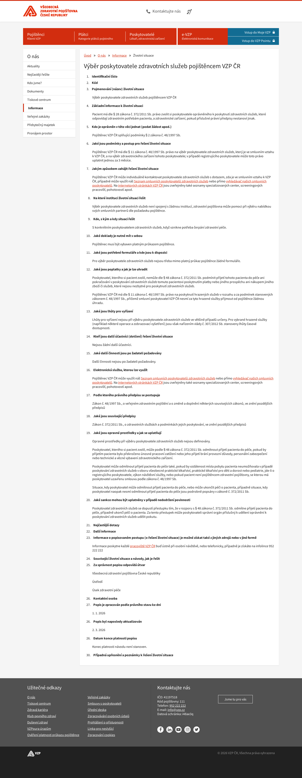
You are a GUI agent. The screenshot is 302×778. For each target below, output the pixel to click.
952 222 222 (177, 705)
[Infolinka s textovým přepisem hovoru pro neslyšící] (190, 11)
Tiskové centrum (39, 99)
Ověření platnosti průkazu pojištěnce (53, 735)
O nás (33, 56)
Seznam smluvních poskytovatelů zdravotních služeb (171, 181)
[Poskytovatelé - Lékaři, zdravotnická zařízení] (151, 36)
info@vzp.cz (176, 710)
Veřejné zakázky (38, 116)
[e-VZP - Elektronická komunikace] (203, 36)
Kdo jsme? (34, 83)
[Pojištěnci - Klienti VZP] (48, 36)
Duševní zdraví (37, 722)
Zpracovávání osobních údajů (108, 716)
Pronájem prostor (39, 133)
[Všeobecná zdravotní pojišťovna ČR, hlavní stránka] (50, 11)
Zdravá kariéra (37, 710)
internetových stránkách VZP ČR (140, 185)
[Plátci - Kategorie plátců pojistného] (99, 36)
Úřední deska (97, 710)
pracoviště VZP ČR (142, 546)
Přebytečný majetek (41, 125)
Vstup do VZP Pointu (258, 41)
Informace (35, 108)
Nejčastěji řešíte (38, 74)
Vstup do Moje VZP (260, 32)
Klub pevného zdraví (41, 716)
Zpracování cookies (101, 735)
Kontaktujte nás (166, 11)
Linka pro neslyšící (101, 728)
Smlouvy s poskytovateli (104, 703)
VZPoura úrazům (39, 728)
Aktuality (33, 66)
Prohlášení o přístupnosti (106, 722)
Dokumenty (35, 91)
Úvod (87, 55)
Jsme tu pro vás (235, 699)
